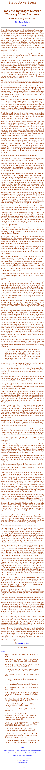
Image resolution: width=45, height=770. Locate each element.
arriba (3, 651)
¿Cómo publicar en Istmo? (36, 750)
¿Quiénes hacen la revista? (25, 750)
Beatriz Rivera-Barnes (23, 643)
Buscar (23, 755)
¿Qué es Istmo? (16, 750)
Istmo (22, 747)
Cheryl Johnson (25, 760)
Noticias (14, 755)
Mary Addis (28, 757)
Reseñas (35, 752)
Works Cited (22, 25)
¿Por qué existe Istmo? (8, 750)
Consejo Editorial (11, 752)
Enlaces (30, 755)
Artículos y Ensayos (24, 752)
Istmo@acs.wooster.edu (22, 762)
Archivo (27, 755)
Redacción (18, 752)
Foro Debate (19, 755)
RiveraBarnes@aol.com (22, 22)
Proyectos (31, 752)
